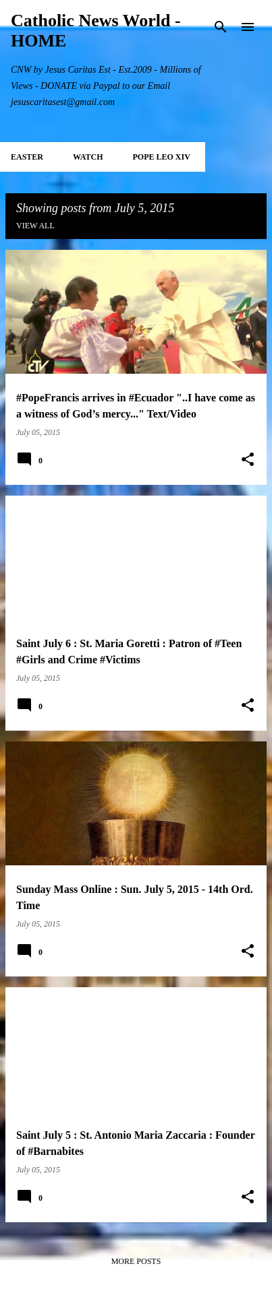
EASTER (27, 157)
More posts (136, 1261)
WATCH (88, 157)
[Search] (221, 27)
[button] (248, 460)
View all (35, 225)
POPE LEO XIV (161, 157)
